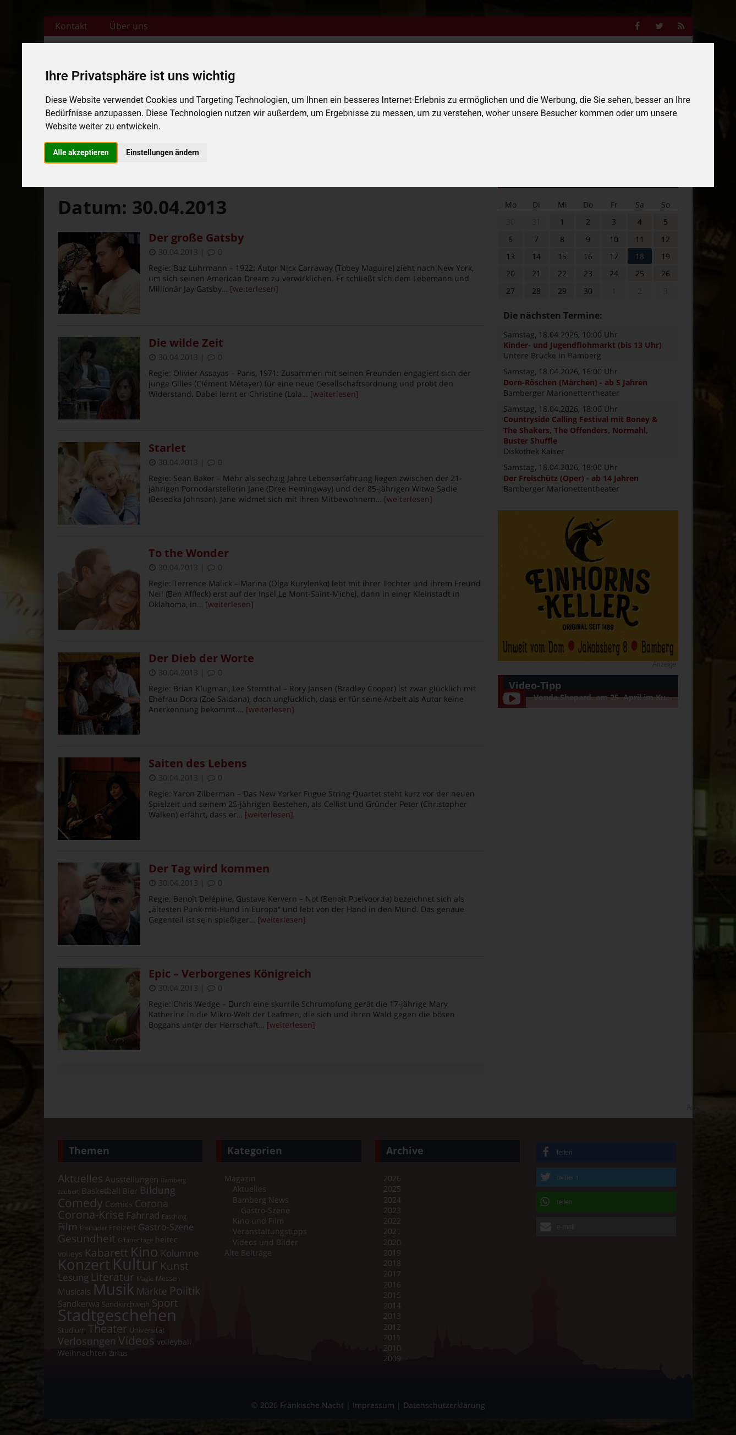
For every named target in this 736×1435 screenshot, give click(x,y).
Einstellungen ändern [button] (162, 152)
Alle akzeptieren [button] (81, 152)
